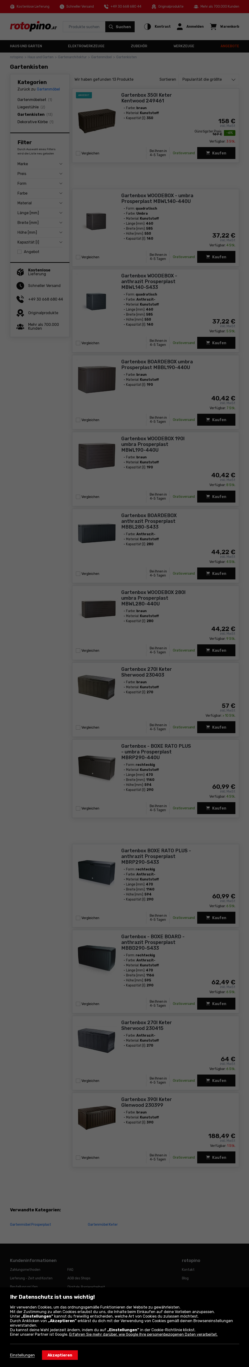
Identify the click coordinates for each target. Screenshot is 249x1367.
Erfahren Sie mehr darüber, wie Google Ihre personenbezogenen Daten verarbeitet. (143, 1334)
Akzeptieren (60, 1355)
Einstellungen (22, 1355)
